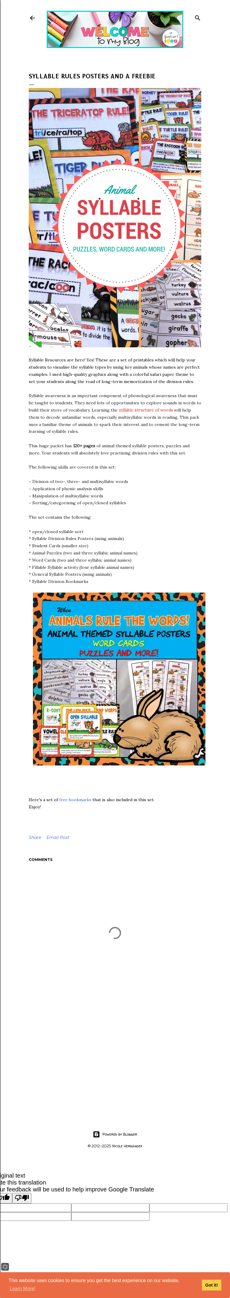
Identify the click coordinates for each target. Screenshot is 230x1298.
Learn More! (22, 1288)
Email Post (57, 837)
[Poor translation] (21, 1198)
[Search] (197, 17)
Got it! (211, 1285)
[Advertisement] (115, 1059)
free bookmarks (75, 799)
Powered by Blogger (115, 1134)
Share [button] (35, 837)
